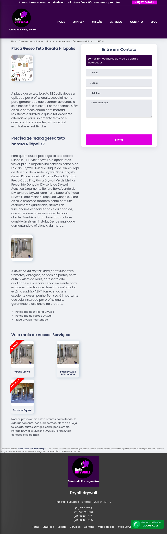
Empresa (78, 22)
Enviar (119, 139)
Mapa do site (106, 527)
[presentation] (119, 125)
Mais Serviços (126, 527)
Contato (136, 22)
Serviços (116, 22)
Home (61, 22)
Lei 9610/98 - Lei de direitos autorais (65, 451)
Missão (97, 22)
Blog (154, 22)
